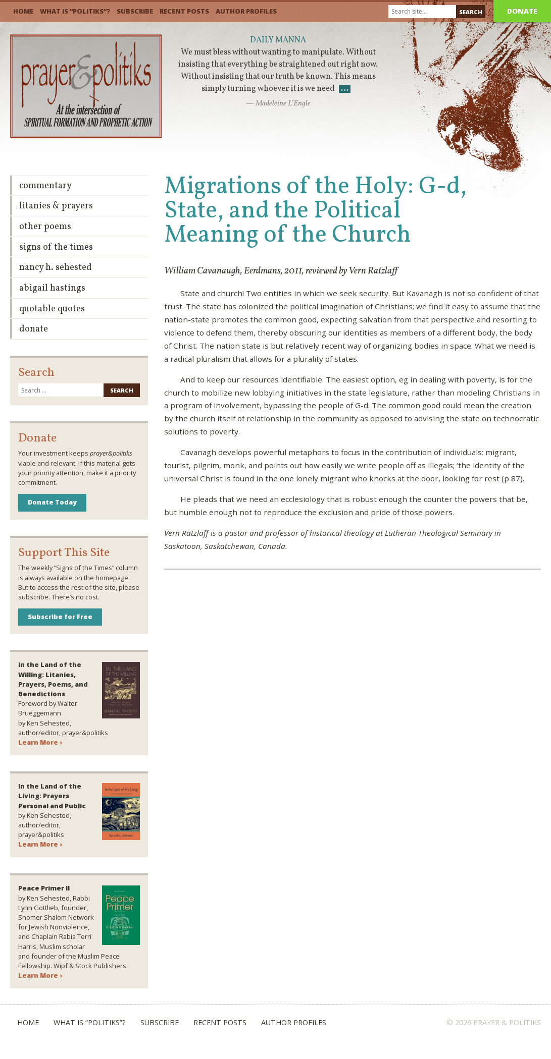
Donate (522, 11)
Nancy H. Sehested (55, 267)
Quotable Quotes (52, 309)
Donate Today (52, 502)
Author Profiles (246, 11)
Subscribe (135, 11)
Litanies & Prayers (56, 206)
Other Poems (45, 226)
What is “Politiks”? (75, 11)
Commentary (45, 186)
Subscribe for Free (60, 616)
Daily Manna (278, 40)
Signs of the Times (56, 247)
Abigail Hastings (52, 288)
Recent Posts (184, 11)
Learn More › (40, 742)
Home (23, 11)
